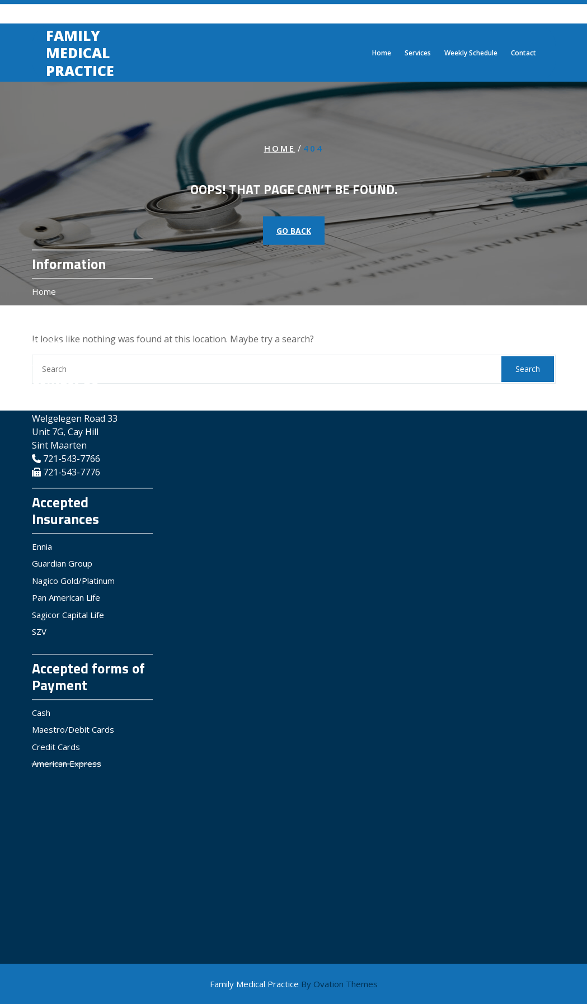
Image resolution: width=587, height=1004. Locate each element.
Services (418, 54)
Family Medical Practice (80, 55)
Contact (523, 54)
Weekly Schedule (470, 54)
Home (381, 54)
